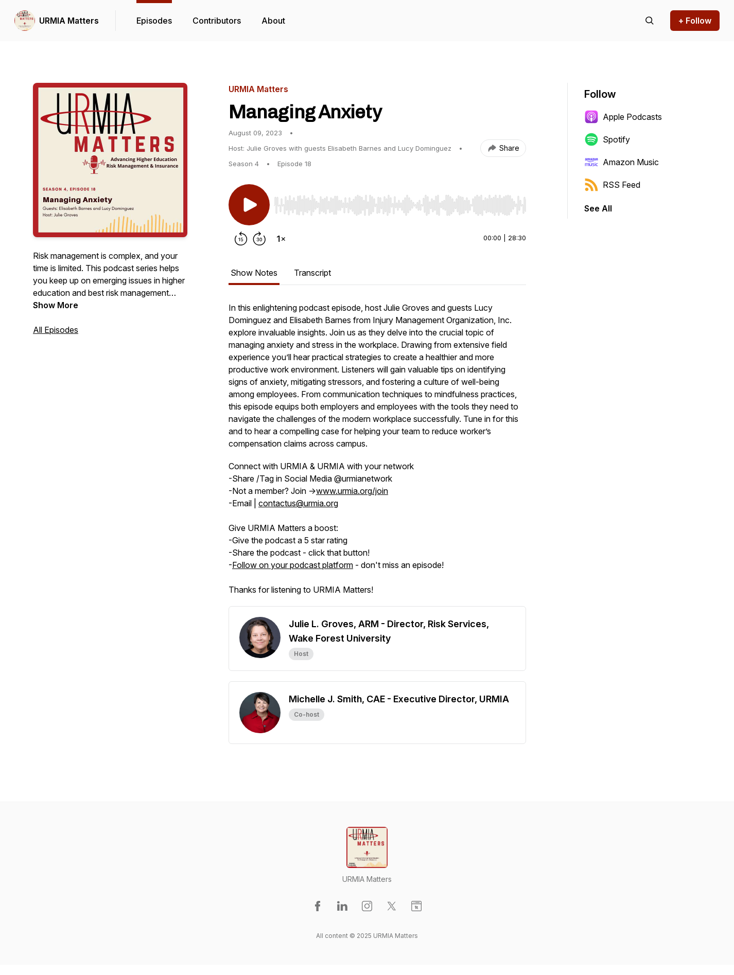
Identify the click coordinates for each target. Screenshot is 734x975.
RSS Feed (612, 185)
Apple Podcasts (623, 117)
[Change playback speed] (281, 239)
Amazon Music (621, 162)
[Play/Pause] (249, 204)
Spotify (607, 139)
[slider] (400, 205)
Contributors (217, 20)
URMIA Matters (69, 20)
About (273, 20)
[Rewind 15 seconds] (241, 239)
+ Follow (694, 20)
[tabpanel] (377, 454)
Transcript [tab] (312, 273)
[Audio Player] (400, 202)
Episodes (154, 20)
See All (598, 208)
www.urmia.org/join (352, 491)
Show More (55, 305)
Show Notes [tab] (254, 273)
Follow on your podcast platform (292, 565)
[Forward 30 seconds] (259, 239)
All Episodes (55, 330)
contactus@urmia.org (298, 503)
